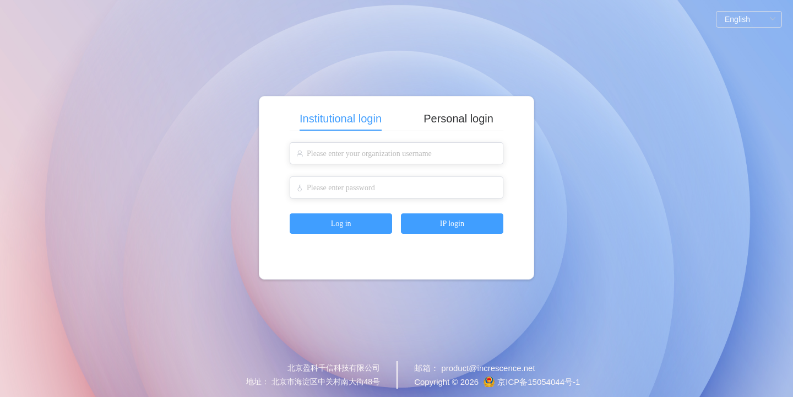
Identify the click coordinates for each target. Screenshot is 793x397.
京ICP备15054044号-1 (538, 382)
